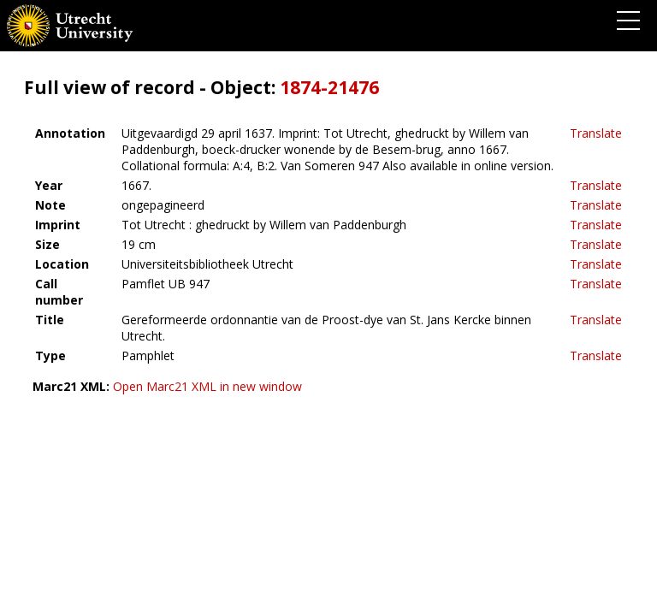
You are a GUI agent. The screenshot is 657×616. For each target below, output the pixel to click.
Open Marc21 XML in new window (207, 386)
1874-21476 (329, 87)
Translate (596, 133)
